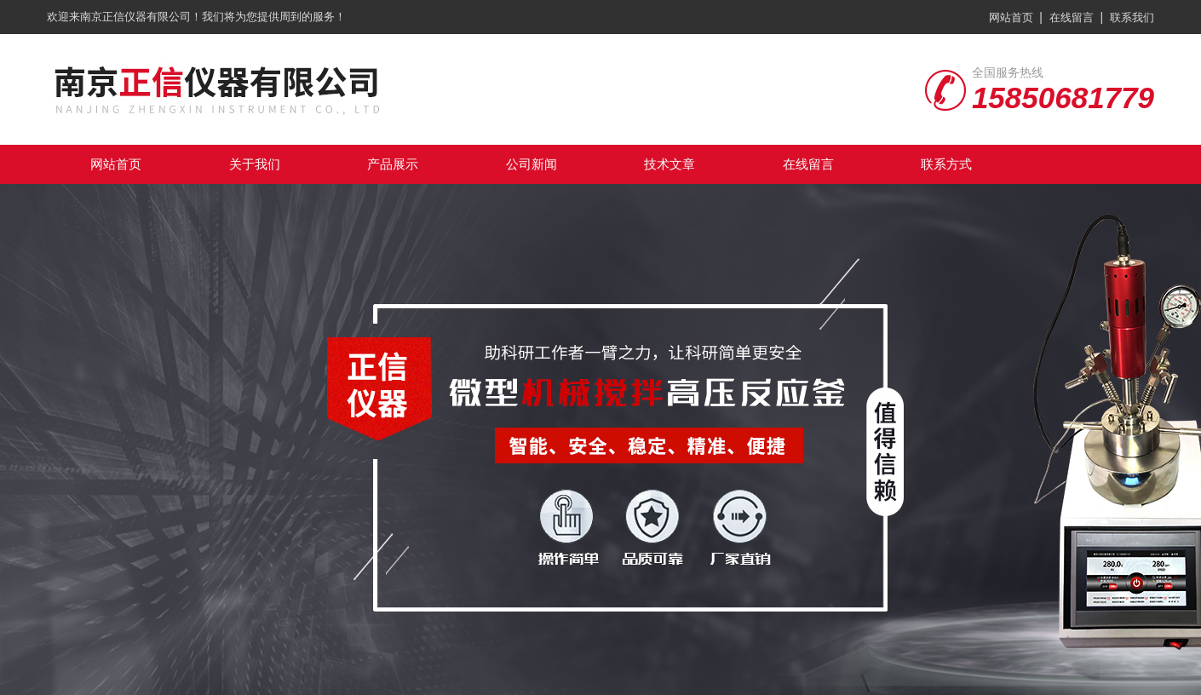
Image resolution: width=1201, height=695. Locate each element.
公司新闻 (531, 164)
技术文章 (669, 164)
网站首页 (1011, 17)
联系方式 (946, 164)
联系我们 (1132, 17)
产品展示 (392, 164)
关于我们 (254, 164)
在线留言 (1071, 17)
